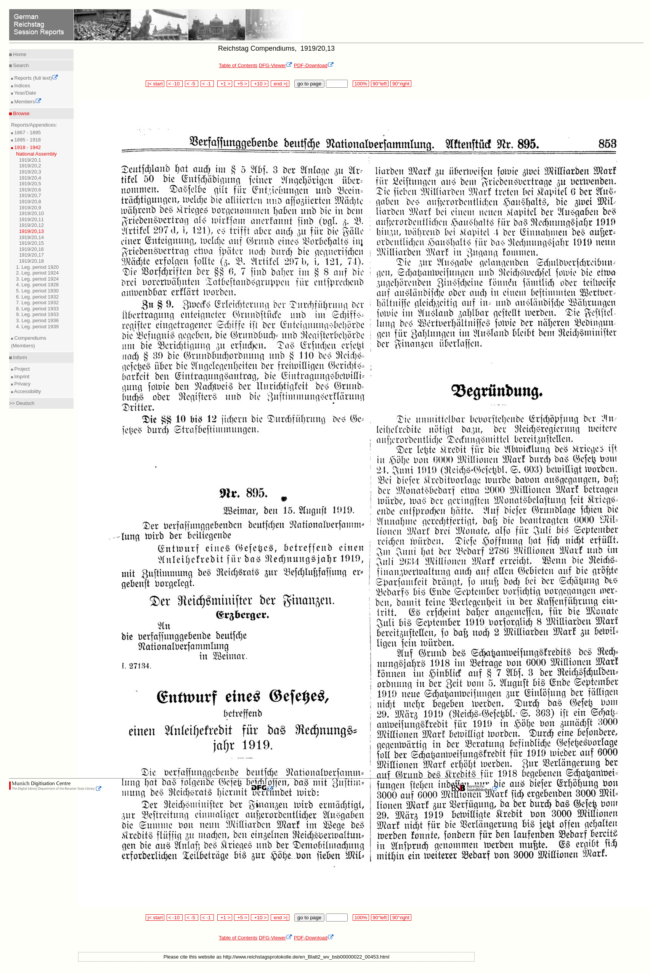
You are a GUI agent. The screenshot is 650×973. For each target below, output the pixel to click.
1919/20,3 (30, 172)
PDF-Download (314, 65)
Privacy (21, 384)
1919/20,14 (31, 237)
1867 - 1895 (27, 132)
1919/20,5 (30, 183)
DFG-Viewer (275, 65)
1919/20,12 (31, 225)
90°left (379, 84)
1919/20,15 (31, 243)
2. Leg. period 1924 (37, 273)
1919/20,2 (30, 166)
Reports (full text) (36, 78)
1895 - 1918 (27, 140)
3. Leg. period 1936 (37, 320)
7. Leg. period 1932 (37, 302)
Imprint (21, 376)
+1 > (225, 84)
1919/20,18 (31, 261)
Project (21, 369)
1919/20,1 (30, 160)
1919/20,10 (31, 213)
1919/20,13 (31, 231)
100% (360, 84)
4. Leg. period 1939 (37, 326)
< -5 (191, 84)
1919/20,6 (30, 190)
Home (19, 54)
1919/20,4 (30, 178)
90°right (401, 84)
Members (27, 101)
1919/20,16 (31, 249)
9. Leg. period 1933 (37, 314)
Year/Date (24, 93)
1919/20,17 (31, 255)
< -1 (207, 84)
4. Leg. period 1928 (37, 284)
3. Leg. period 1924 (37, 279)
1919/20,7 (30, 195)
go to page (309, 84)
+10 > (259, 84)
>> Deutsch (22, 403)
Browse (21, 113)
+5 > (241, 84)
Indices (21, 85)
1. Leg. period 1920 (37, 267)
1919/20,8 (30, 201)
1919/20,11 (31, 219)
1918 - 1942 (27, 147)
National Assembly (36, 154)
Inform (19, 357)
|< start (155, 84)
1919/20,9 (30, 207)
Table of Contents (238, 65)
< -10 (175, 84)
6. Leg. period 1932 (37, 297)
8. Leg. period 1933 (37, 308)
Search (20, 65)
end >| (280, 84)
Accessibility (27, 391)
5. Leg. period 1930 (37, 291)
